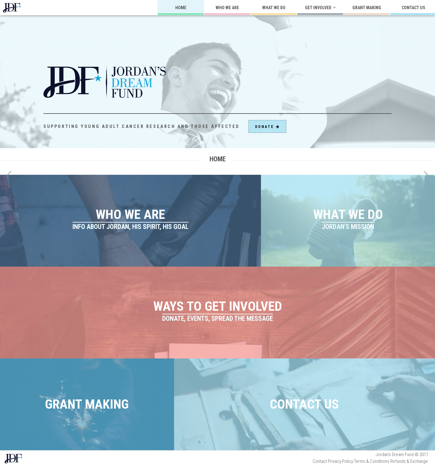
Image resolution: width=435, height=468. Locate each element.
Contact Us (304, 404)
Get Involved (318, 7)
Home (180, 7)
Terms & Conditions (371, 461)
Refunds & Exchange (409, 461)
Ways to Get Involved (217, 310)
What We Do (273, 7)
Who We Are (227, 7)
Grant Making (366, 7)
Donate (267, 127)
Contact (320, 461)
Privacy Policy (340, 461)
